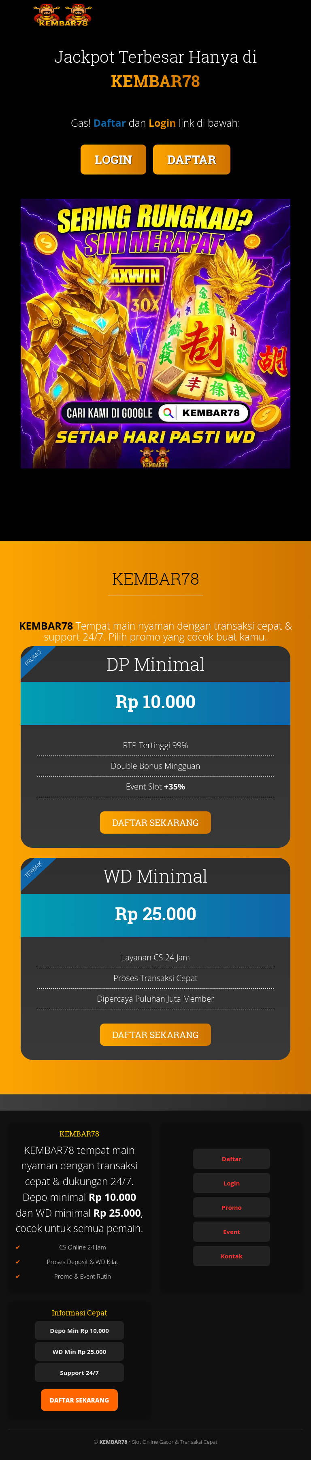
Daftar (231, 1159)
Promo (232, 1207)
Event (231, 1232)
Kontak (232, 1256)
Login (232, 1183)
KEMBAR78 (46, 625)
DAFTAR (191, 159)
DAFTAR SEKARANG (155, 822)
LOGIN (113, 159)
